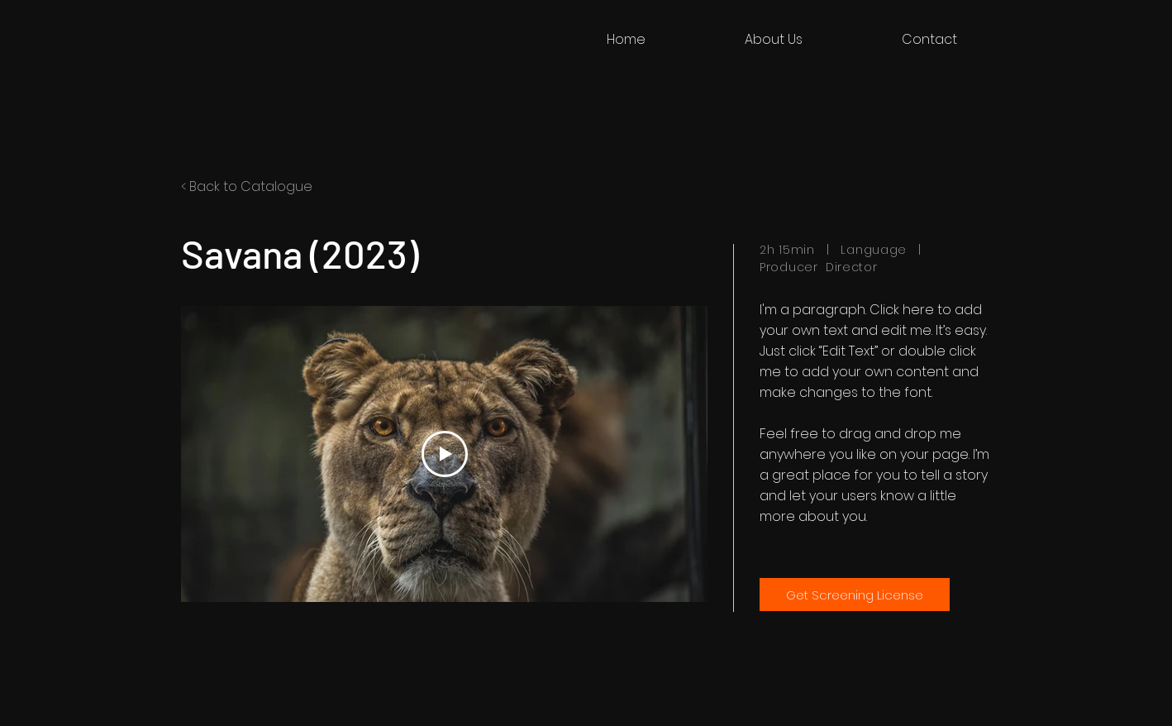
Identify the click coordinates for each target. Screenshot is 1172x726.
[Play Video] (445, 454)
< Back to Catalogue (246, 186)
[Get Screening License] (855, 594)
